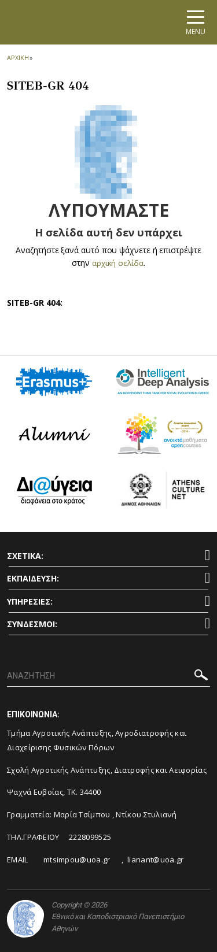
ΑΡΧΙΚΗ (17, 57)
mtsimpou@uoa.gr (77, 859)
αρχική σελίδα (117, 262)
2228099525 (90, 837)
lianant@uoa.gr (155, 859)
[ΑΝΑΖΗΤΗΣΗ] (108, 676)
